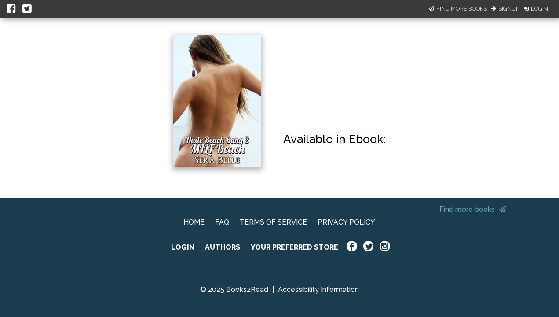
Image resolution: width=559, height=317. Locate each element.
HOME (194, 222)
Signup (505, 8)
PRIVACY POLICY (346, 222)
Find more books (472, 209)
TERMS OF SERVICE (273, 222)
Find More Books (457, 8)
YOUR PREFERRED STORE (294, 247)
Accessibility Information (318, 289)
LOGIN (182, 247)
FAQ (222, 222)
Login (536, 8)
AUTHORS (222, 247)
